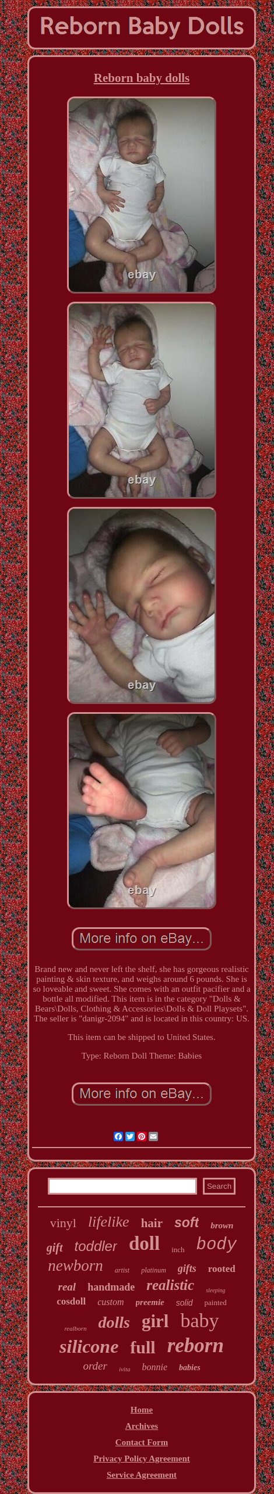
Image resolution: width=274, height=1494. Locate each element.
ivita (125, 1369)
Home (142, 1409)
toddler (96, 1246)
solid (184, 1302)
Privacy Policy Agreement (141, 1458)
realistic (170, 1285)
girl (155, 1321)
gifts (187, 1268)
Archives (141, 1426)
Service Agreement (142, 1474)
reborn (195, 1345)
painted (216, 1302)
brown (221, 1225)
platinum (153, 1270)
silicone (88, 1346)
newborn (75, 1265)
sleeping (215, 1290)
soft (186, 1222)
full (142, 1347)
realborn (75, 1328)
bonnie (154, 1367)
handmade (111, 1287)
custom (110, 1302)
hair (152, 1223)
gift (55, 1247)
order (95, 1366)
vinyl (63, 1223)
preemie (150, 1302)
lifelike (108, 1221)
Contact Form (141, 1442)
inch (177, 1249)
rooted (222, 1268)
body (216, 1244)
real (67, 1287)
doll (144, 1243)
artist (122, 1270)
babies (190, 1367)
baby (199, 1320)
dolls (114, 1322)
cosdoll (71, 1301)
